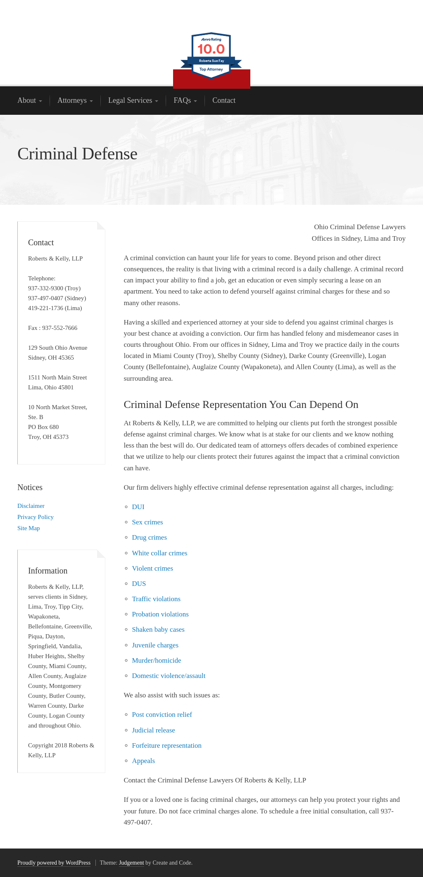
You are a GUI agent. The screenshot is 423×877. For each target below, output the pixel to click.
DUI (138, 507)
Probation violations (160, 614)
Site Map (28, 528)
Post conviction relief (162, 714)
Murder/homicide (156, 660)
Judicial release (153, 730)
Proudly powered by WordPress (53, 863)
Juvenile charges (155, 645)
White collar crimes (160, 553)
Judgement (131, 863)
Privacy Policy (35, 517)
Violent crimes (152, 568)
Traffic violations (156, 599)
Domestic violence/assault (169, 676)
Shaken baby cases (158, 629)
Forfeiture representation (167, 745)
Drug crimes (149, 537)
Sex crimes (147, 522)
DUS (139, 584)
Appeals (143, 761)
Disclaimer (31, 505)
